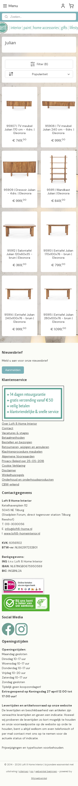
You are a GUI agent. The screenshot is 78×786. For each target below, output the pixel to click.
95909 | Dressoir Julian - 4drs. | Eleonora (19, 191)
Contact (7, 428)
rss (31, 771)
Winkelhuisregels (13, 475)
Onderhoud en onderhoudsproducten (28, 479)
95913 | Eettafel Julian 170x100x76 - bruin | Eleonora (58, 254)
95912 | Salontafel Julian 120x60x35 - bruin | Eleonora (19, 254)
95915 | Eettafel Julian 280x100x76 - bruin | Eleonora (58, 318)
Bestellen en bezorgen (17, 442)
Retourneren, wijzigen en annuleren (25, 447)
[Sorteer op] (39, 74)
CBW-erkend (10, 484)
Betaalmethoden (13, 437)
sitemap (23, 771)
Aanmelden (13, 370)
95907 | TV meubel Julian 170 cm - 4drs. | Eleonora (20, 129)
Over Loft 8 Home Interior (19, 423)
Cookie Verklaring (13, 465)
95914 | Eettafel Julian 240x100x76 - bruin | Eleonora (19, 318)
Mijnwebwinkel (39, 778)
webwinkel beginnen (46, 771)
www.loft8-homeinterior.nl (22, 533)
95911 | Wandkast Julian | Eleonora (58, 191)
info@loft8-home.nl (18, 529)
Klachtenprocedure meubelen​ (22, 451)
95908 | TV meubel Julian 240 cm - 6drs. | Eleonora (58, 129)
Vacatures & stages (15, 433)
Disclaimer (9, 470)
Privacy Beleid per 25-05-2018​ (23, 461)
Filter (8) (39, 64)
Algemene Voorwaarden (18, 456)
